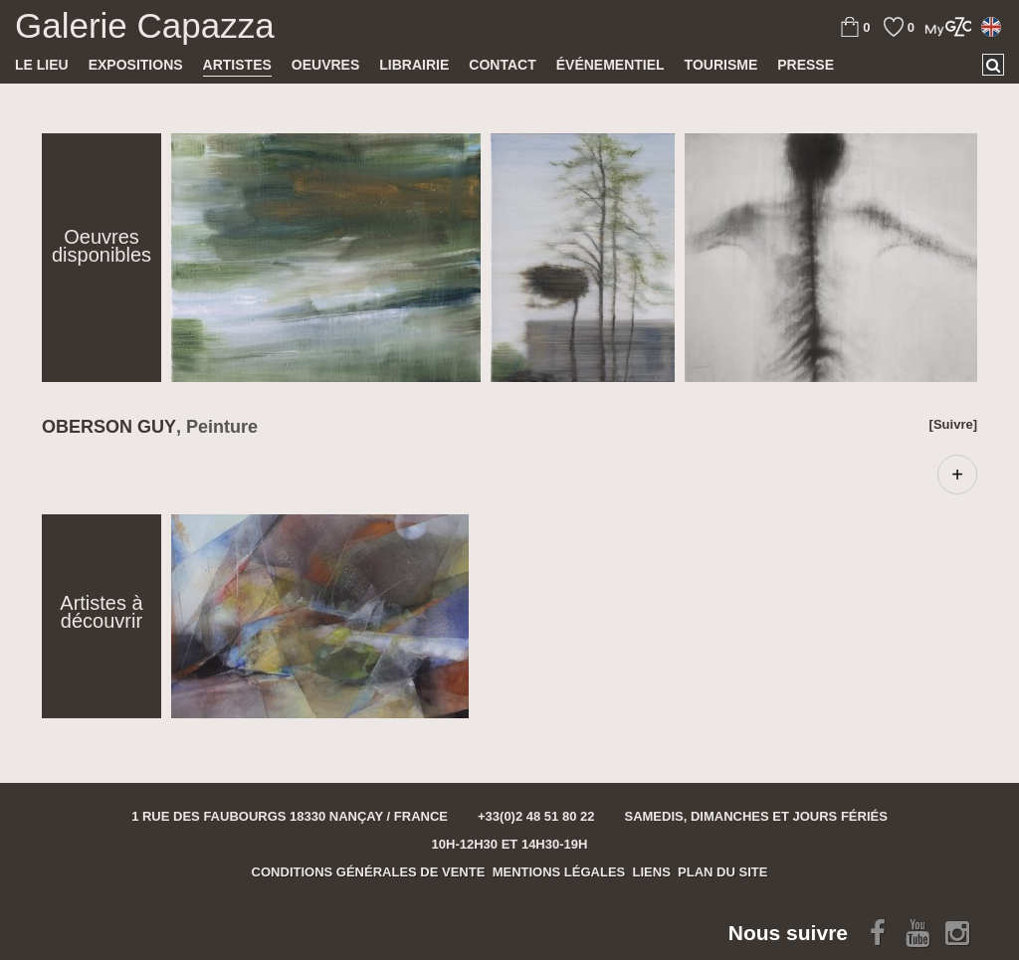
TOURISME (721, 65)
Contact (502, 65)
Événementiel (610, 65)
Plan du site (722, 871)
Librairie (414, 65)
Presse (805, 65)
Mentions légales (559, 871)
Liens (652, 871)
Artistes (237, 65)
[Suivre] (953, 424)
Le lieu (42, 65)
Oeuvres (325, 65)
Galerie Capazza (145, 26)
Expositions (136, 65)
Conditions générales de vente (369, 871)
